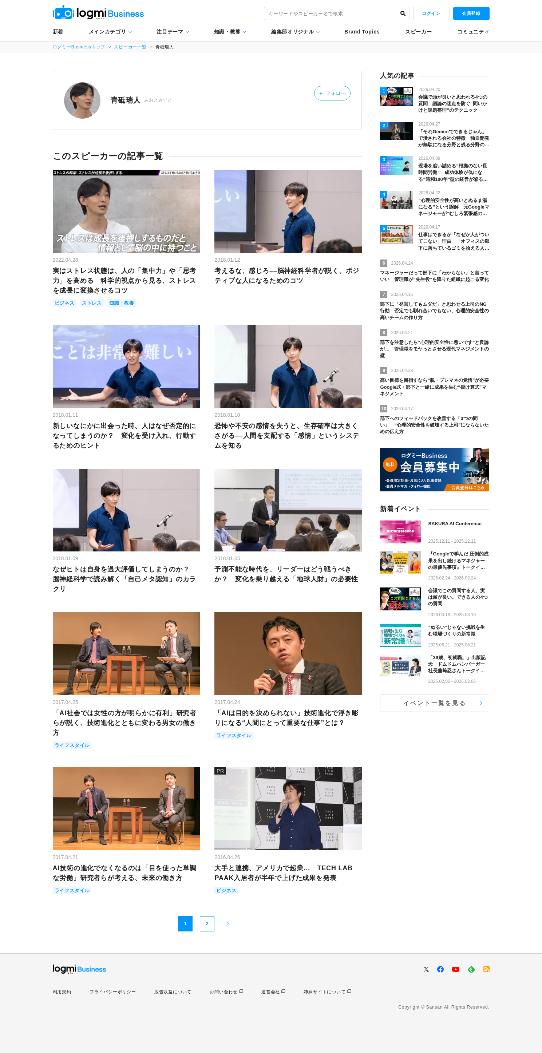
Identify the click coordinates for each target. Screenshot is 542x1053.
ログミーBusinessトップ (79, 47)
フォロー (332, 93)
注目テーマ (170, 32)
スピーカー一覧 (130, 47)
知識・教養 (227, 32)
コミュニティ (473, 32)
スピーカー (418, 32)
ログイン (431, 13)
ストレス (92, 303)
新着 (58, 32)
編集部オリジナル (292, 32)
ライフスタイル (72, 745)
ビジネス (65, 303)
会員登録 (471, 13)
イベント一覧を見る (434, 703)
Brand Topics (362, 32)
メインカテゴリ (107, 32)
